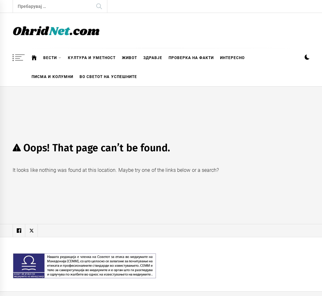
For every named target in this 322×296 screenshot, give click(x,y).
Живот (129, 58)
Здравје (152, 58)
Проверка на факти (191, 58)
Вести (52, 58)
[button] (307, 58)
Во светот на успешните (108, 77)
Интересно (232, 58)
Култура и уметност (92, 58)
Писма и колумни (52, 77)
